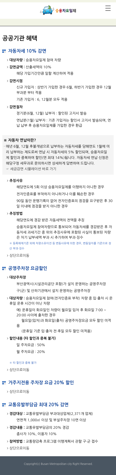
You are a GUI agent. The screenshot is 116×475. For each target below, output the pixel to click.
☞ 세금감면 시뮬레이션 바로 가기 (31, 169)
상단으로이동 (19, 255)
